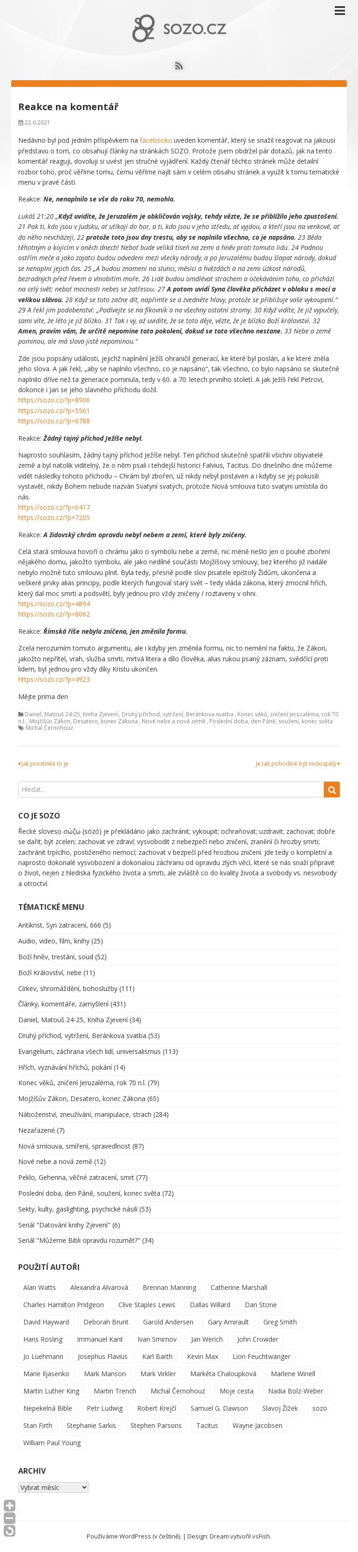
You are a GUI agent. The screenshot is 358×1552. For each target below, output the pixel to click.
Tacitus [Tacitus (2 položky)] (207, 1425)
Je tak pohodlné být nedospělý (298, 764)
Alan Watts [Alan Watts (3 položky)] (39, 1287)
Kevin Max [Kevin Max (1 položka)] (202, 1356)
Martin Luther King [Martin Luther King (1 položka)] (51, 1390)
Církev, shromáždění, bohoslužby (67, 988)
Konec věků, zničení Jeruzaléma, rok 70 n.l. (82, 1082)
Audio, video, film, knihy (54, 940)
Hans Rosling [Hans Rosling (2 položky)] (42, 1339)
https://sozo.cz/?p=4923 (54, 679)
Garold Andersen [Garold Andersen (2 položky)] (168, 1321)
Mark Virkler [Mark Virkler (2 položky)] (158, 1373)
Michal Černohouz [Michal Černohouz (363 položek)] (178, 1390)
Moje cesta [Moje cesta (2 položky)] (237, 1390)
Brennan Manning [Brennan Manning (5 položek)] (169, 1287)
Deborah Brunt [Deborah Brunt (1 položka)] (106, 1321)
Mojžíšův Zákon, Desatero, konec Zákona (83, 721)
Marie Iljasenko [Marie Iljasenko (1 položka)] (46, 1373)
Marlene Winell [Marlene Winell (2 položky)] (293, 1373)
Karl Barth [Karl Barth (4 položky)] (157, 1356)
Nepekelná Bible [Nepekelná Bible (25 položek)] (47, 1408)
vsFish (261, 1536)
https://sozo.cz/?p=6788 (54, 420)
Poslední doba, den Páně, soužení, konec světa (271, 721)
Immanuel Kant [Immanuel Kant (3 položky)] (100, 1339)
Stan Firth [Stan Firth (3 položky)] (37, 1425)
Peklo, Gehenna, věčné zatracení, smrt (76, 1177)
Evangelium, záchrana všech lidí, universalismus (89, 1051)
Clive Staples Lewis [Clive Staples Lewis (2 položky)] (146, 1304)
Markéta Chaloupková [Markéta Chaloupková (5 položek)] (223, 1373)
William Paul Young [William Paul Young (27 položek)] (52, 1442)
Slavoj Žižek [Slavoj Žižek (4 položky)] (280, 1408)
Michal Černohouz (49, 728)
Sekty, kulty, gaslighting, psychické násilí (78, 1209)
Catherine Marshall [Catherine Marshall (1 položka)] (239, 1287)
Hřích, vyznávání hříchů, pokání (65, 1067)
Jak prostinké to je (43, 764)
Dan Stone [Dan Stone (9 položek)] (261, 1304)
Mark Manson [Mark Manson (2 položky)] (105, 1373)
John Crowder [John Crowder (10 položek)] (257, 1339)
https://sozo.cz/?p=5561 (54, 410)
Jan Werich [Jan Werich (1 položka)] (207, 1339)
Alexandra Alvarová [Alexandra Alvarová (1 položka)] (99, 1287)
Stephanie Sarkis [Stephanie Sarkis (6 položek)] (91, 1425)
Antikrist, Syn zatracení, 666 (59, 925)
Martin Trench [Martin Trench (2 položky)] (115, 1390)
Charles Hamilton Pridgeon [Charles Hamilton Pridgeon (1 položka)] (63, 1304)
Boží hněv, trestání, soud (55, 956)
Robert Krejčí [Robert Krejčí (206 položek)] (156, 1408)
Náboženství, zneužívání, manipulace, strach (84, 1114)
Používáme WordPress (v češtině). (134, 1536)
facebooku (156, 140)
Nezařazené (36, 1130)
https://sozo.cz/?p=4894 (54, 603)
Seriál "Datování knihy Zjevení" (64, 1224)
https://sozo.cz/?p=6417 (54, 507)
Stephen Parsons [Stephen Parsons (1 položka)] (156, 1425)
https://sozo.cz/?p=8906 (54, 399)
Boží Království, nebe (50, 972)
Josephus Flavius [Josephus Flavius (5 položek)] (103, 1356)
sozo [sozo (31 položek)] (319, 1408)
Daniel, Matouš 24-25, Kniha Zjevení (71, 714)
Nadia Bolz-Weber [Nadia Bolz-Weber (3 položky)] (295, 1390)
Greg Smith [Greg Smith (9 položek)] (280, 1321)
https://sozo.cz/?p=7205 (54, 517)
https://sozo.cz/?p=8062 (54, 614)
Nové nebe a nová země (174, 721)
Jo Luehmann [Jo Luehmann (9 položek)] (43, 1356)
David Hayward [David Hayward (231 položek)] (46, 1321)
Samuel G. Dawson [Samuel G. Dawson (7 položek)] (219, 1408)
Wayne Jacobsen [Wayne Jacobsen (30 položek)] (257, 1425)
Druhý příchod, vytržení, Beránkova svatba (178, 714)
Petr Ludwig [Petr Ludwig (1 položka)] (105, 1408)
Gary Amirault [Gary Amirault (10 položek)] (228, 1321)
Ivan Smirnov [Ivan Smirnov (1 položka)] (157, 1339)
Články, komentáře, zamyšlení (63, 1003)
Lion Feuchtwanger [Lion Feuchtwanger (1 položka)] (261, 1356)
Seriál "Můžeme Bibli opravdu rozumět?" (79, 1240)
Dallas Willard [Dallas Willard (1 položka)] (210, 1304)
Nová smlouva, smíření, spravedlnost (74, 1146)
